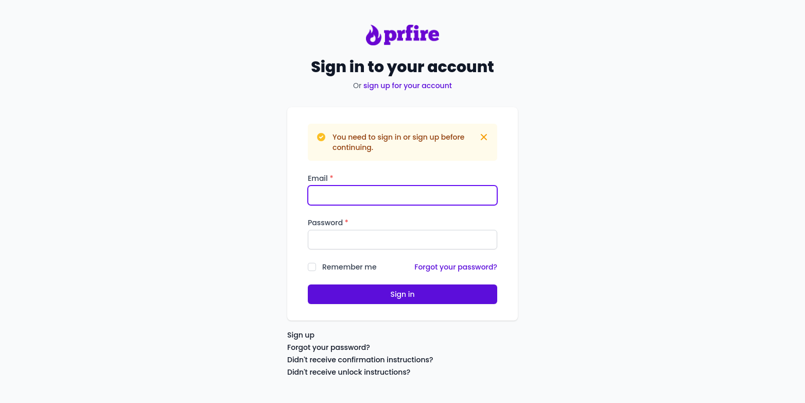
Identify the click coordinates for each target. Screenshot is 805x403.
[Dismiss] (484, 137)
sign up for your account (407, 85)
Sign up (300, 335)
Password (328, 222)
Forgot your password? (455, 267)
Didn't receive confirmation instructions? (360, 360)
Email (320, 178)
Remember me (349, 267)
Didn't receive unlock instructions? (348, 372)
